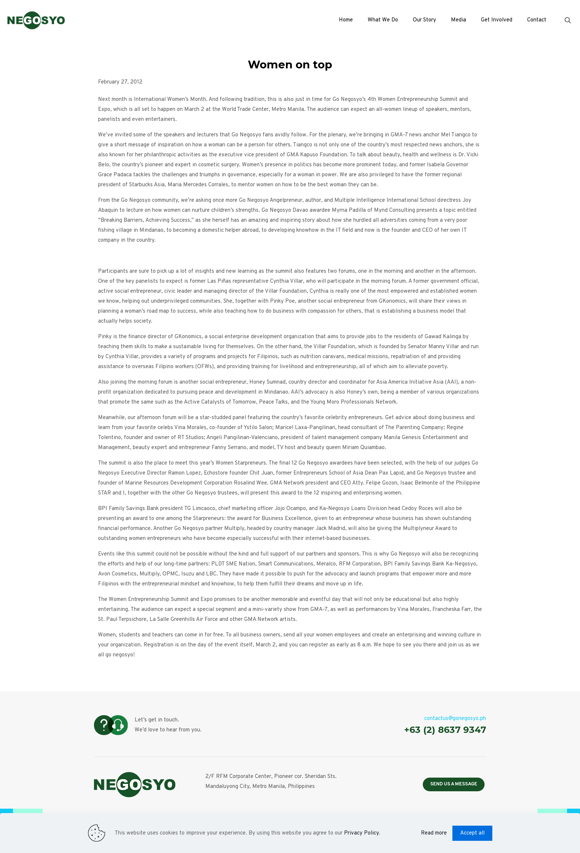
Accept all (472, 833)
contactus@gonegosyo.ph (455, 718)
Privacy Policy (361, 833)
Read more (434, 833)
